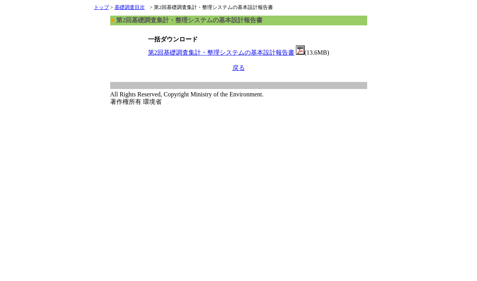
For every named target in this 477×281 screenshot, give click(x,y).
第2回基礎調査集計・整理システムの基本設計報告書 (221, 52)
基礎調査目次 (129, 7)
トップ (101, 7)
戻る (238, 67)
